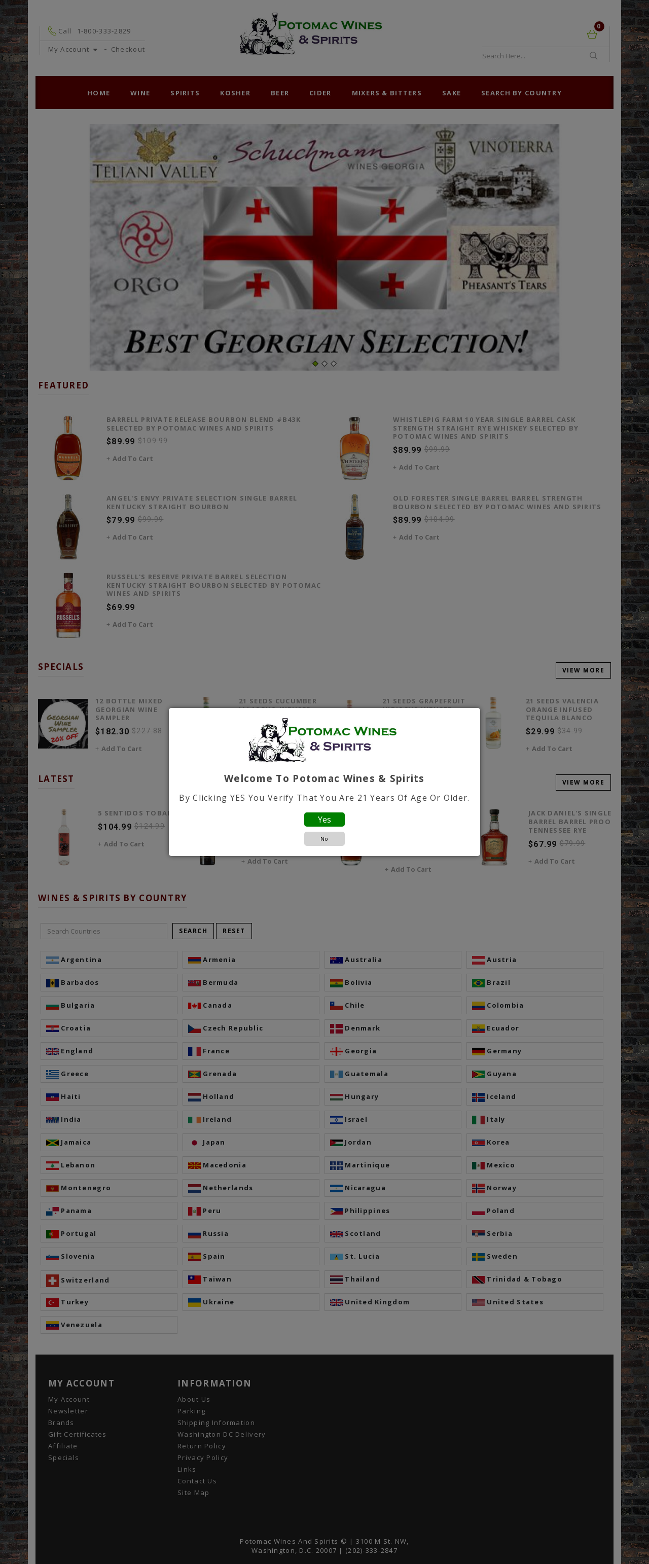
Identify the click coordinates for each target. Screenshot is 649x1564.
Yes (324, 819)
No (324, 838)
